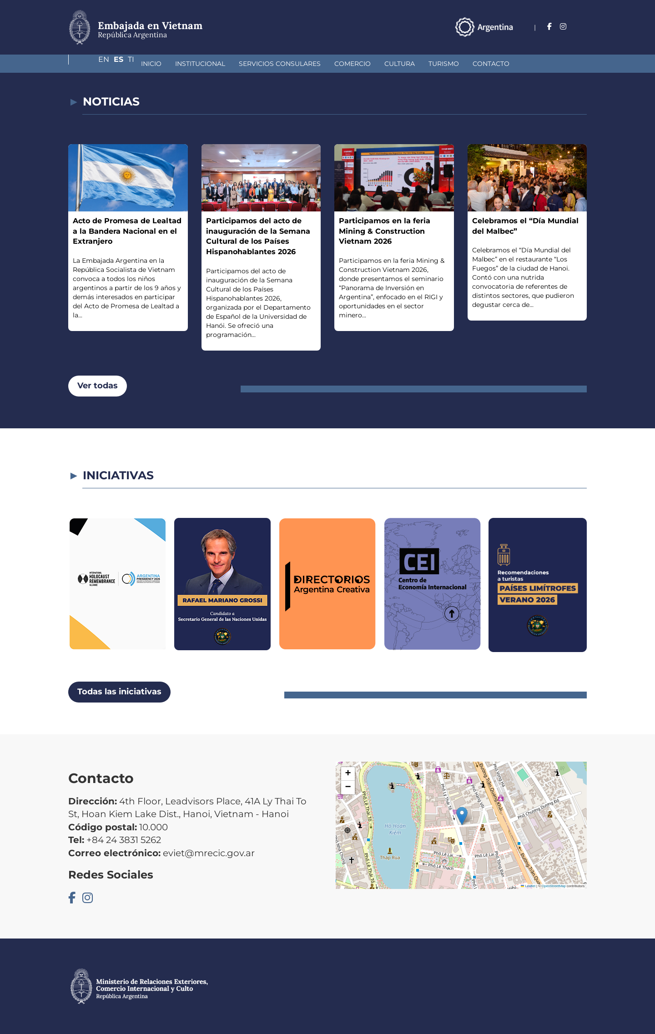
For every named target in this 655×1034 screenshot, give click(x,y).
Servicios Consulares (221, 64)
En (549, 26)
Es (567, 26)
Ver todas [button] (97, 386)
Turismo (384, 64)
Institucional (141, 64)
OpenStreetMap (554, 886)
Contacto (431, 64)
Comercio (293, 64)
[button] (462, 816)
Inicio (92, 64)
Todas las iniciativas (119, 692)
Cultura (340, 64)
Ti (583, 26)
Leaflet (528, 886)
